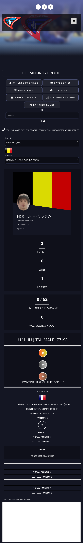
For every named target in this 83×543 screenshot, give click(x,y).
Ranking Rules (42, 105)
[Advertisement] (41, 522)
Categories (60, 83)
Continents (60, 90)
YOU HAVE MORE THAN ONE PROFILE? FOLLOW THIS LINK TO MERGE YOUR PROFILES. (40, 130)
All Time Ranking (60, 97)
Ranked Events (24, 97)
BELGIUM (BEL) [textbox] (13, 142)
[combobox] (42, 143)
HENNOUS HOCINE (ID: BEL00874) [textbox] (22, 160)
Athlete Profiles (24, 83)
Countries (24, 90)
